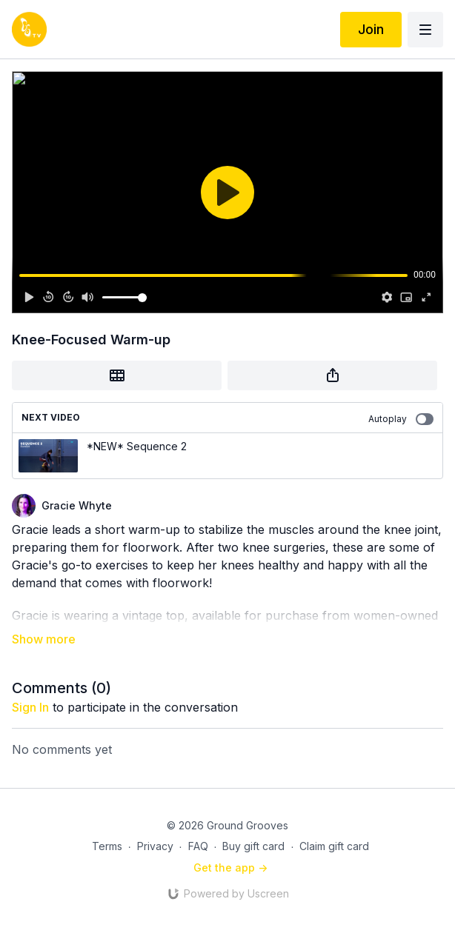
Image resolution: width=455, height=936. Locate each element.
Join (371, 29)
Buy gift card (253, 846)
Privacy (155, 846)
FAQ (198, 846)
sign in (30, 707)
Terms (107, 846)
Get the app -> (230, 867)
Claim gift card (334, 846)
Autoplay (401, 419)
